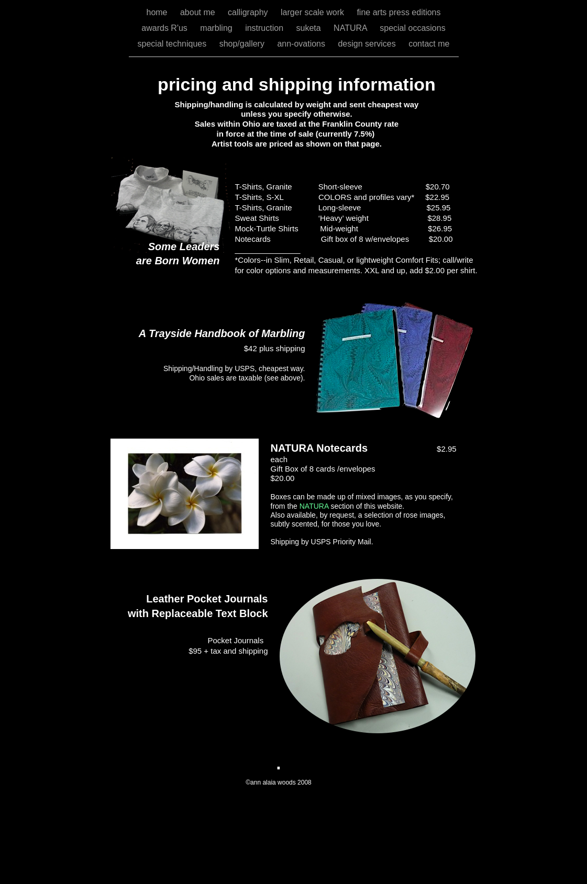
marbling (217, 28)
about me (198, 12)
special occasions (412, 28)
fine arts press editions (398, 12)
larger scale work (313, 12)
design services (368, 43)
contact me (428, 43)
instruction (265, 28)
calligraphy (249, 12)
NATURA (351, 28)
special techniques (173, 43)
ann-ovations (302, 43)
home (157, 12)
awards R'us (165, 28)
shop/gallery (243, 43)
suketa (310, 28)
